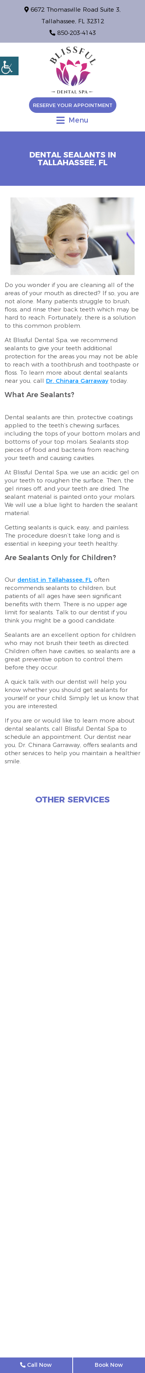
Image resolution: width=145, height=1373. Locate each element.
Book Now (109, 1364)
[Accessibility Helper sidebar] (9, 66)
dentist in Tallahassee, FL (54, 579)
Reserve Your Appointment (73, 105)
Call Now (36, 1364)
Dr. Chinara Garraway (77, 380)
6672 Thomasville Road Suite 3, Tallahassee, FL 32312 (72, 15)
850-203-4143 (72, 32)
